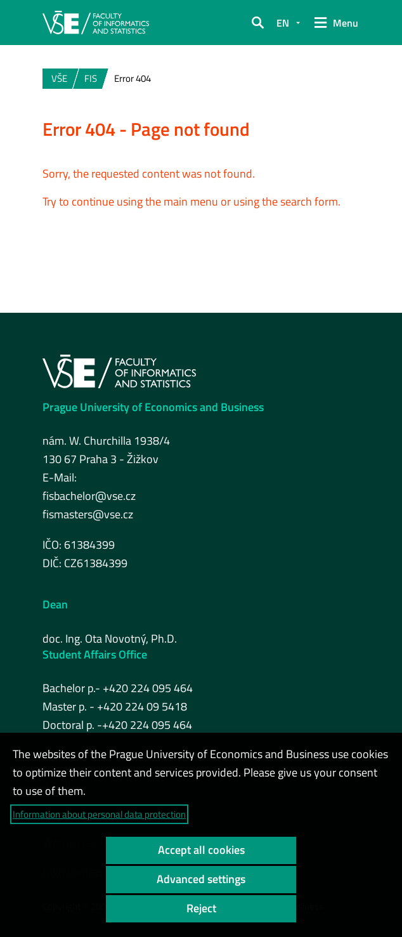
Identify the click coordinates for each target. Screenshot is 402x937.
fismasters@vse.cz (87, 514)
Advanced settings (201, 879)
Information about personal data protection (99, 814)
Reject (201, 908)
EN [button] (282, 22)
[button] (257, 22)
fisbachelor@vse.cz (89, 495)
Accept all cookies (201, 849)
